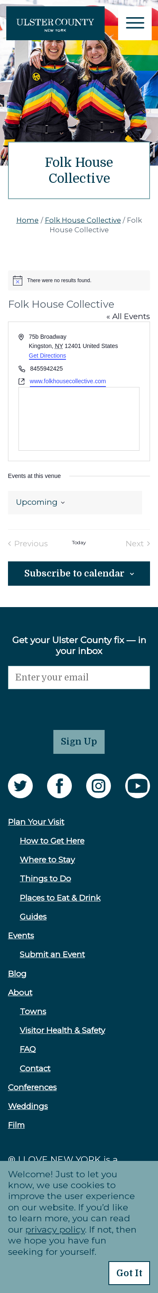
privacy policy (55, 1229)
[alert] (79, 280)
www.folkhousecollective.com (68, 381)
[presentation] (72, 705)
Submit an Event (52, 954)
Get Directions (47, 355)
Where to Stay (47, 860)
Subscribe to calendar (74, 574)
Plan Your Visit (36, 822)
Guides (33, 917)
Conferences (32, 1087)
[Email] (79, 678)
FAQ (28, 1049)
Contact (35, 1068)
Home (27, 220)
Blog (17, 974)
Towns (33, 1011)
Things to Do (45, 878)
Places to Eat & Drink (60, 898)
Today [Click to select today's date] (79, 542)
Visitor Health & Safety (62, 1030)
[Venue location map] (79, 418)
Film (16, 1125)
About (20, 992)
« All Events (128, 316)
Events (21, 935)
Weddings (28, 1106)
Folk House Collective (83, 220)
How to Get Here (52, 841)
